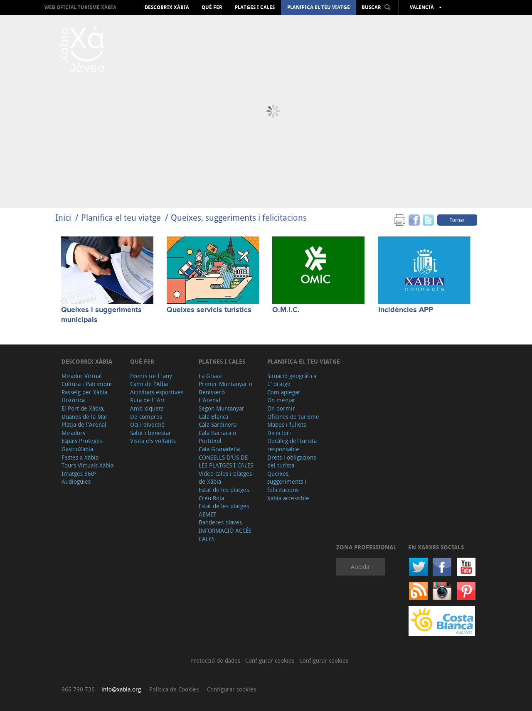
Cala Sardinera (217, 424)
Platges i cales (255, 7)
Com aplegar (283, 392)
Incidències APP (405, 310)
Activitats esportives (156, 392)
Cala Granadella (219, 449)
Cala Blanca (213, 417)
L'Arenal (209, 400)
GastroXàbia (77, 449)
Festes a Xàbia (80, 457)
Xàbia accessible (288, 498)
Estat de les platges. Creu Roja (225, 494)
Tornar (457, 219)
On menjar (281, 400)
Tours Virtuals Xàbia (87, 465)
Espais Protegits (82, 441)
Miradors (73, 433)
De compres (146, 417)
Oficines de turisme (293, 417)
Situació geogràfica (291, 376)
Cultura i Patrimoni (87, 384)
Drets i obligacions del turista (291, 461)
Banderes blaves (220, 522)
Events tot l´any (151, 376)
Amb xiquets (146, 408)
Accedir (360, 567)
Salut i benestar (150, 433)
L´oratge (279, 384)
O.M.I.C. (286, 310)
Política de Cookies (174, 689)
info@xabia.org (121, 689)
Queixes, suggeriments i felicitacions (239, 217)
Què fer (212, 7)
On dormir (281, 408)
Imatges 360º (79, 473)
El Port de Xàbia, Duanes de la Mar (85, 412)
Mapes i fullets (286, 424)
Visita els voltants (153, 441)
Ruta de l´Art (147, 400)
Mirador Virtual (82, 376)
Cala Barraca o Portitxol (217, 437)
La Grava (210, 376)
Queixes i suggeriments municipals (101, 314)
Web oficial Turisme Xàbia (80, 7)
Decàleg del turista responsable (292, 445)
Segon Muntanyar (221, 408)
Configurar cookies (270, 660)
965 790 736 (78, 689)
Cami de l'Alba (149, 384)
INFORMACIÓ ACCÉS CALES (225, 534)
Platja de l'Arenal (84, 424)
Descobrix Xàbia (167, 7)
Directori (279, 433)
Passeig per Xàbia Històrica (84, 396)
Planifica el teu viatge (318, 7)
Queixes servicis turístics (209, 310)
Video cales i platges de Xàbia (225, 478)
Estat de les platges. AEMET (225, 510)
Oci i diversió (147, 424)
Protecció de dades (216, 660)
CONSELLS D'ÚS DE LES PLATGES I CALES (226, 461)
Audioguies (76, 481)
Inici (63, 217)
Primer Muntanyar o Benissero (225, 388)
